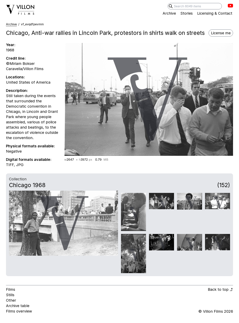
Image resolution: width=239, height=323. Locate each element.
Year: (10, 45)
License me (221, 33)
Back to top (220, 289)
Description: (17, 90)
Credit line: (16, 58)
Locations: (15, 77)
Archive (11, 24)
